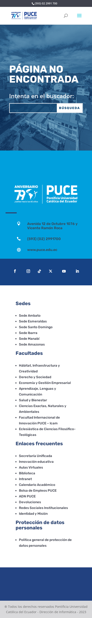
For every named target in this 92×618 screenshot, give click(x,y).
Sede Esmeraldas (33, 321)
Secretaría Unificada (35, 456)
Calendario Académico (37, 485)
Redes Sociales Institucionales (43, 508)
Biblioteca (27, 473)
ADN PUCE (27, 496)
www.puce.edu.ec (42, 250)
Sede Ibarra (28, 333)
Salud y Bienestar (33, 400)
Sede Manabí (29, 339)
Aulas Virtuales (31, 467)
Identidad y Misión (33, 514)
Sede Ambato (30, 316)
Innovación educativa (36, 462)
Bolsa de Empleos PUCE (38, 491)
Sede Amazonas (32, 344)
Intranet (25, 479)
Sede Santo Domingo (36, 327)
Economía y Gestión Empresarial (45, 383)
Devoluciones (30, 502)
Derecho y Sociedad (35, 377)
